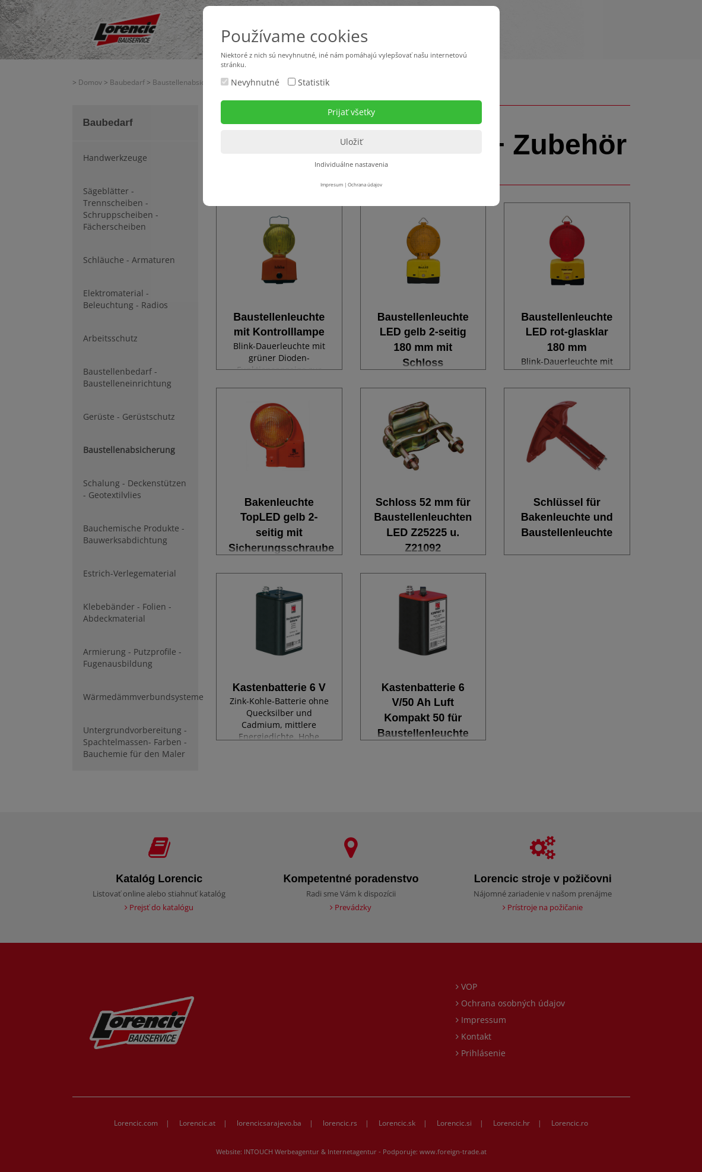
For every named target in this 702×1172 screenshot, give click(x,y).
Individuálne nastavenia (351, 164)
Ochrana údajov (365, 184)
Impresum (331, 184)
